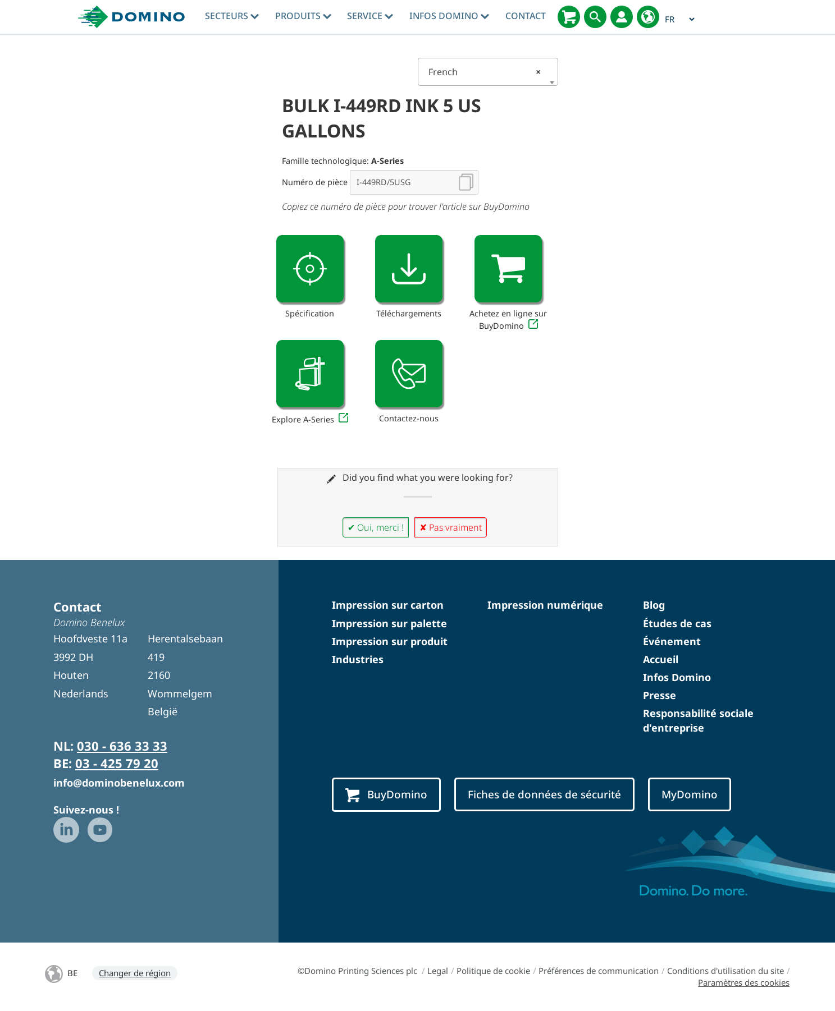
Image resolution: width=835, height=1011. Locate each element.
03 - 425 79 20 (116, 763)
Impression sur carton (388, 605)
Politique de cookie (493, 970)
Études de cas (677, 623)
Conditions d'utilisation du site (725, 970)
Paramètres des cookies (744, 982)
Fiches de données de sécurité (544, 794)
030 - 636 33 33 (122, 745)
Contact (525, 16)
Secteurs (232, 16)
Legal (437, 970)
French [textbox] (484, 72)
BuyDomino (386, 794)
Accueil (660, 659)
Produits (303, 16)
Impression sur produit (390, 641)
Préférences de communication (599, 970)
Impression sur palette (389, 623)
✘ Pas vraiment (450, 527)
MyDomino (689, 794)
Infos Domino (449, 16)
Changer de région (135, 972)
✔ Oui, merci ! (376, 527)
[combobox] (488, 72)
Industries (358, 659)
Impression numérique (545, 605)
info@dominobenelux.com (119, 782)
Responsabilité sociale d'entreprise (698, 720)
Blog (654, 605)
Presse (659, 695)
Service (370, 16)
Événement (672, 641)
